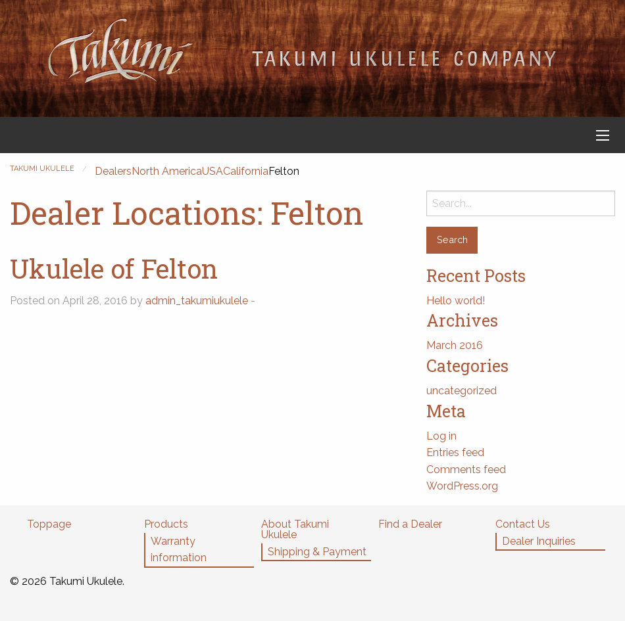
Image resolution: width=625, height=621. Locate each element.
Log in (441, 436)
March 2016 (454, 345)
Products (166, 524)
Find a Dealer (410, 524)
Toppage (49, 524)
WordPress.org (462, 486)
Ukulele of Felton (114, 268)
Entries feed (455, 452)
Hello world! (455, 300)
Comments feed (466, 469)
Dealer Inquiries (539, 541)
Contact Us (522, 524)
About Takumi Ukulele (295, 529)
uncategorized (461, 390)
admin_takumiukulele (196, 300)
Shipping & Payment (317, 551)
